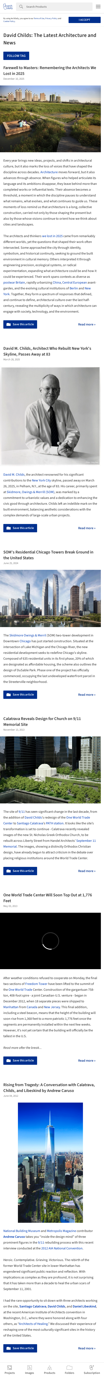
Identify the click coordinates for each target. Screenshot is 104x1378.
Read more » (86, 324)
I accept (84, 20)
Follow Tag (16, 56)
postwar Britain (14, 282)
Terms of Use (39, 18)
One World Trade (20, 989)
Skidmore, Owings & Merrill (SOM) (30, 492)
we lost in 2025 (52, 236)
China (57, 282)
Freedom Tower (36, 984)
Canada (32, 1007)
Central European (74, 282)
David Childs (33, 817)
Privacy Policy (51, 18)
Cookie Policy (9, 21)
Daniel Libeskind (84, 1306)
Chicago (25, 641)
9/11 (22, 811)
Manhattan (11, 1007)
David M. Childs (14, 474)
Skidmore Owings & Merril (28, 635)
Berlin (74, 288)
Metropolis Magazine (61, 1231)
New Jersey (52, 1007)
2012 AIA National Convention (62, 1248)
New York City (41, 480)
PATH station (55, 823)
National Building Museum (21, 1231)
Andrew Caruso (14, 1236)
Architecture (49, 172)
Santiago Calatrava (30, 823)
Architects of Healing (33, 1324)
